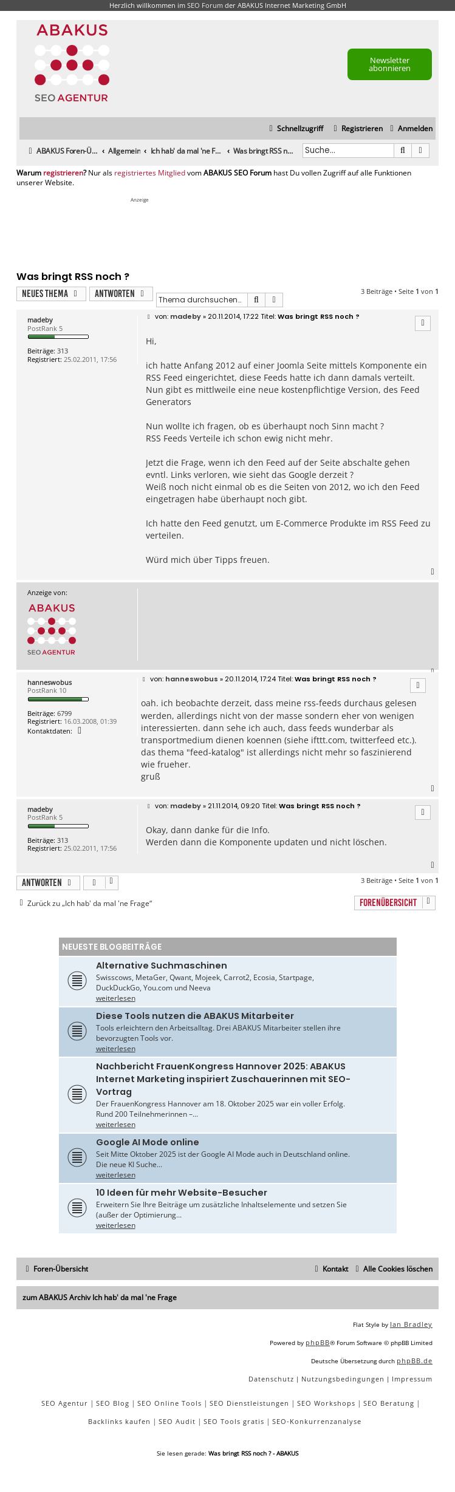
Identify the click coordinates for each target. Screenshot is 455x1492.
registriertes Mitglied (149, 173)
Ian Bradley (411, 1324)
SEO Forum (205, 5)
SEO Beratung (388, 1403)
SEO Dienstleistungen (249, 1403)
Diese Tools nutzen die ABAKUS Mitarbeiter (195, 1016)
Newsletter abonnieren (390, 64)
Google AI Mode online (147, 1142)
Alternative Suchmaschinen (161, 965)
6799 (64, 713)
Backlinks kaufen (119, 1421)
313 (62, 351)
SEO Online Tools (169, 1403)
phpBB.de (415, 1360)
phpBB (318, 1342)
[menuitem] (410, 129)
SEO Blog (112, 1403)
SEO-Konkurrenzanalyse (316, 1421)
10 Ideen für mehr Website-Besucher (181, 1193)
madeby (40, 320)
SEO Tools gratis (234, 1421)
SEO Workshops (326, 1403)
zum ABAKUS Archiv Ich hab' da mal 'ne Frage (99, 1297)
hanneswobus (49, 682)
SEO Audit (177, 1421)
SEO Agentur (64, 1403)
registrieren (63, 173)
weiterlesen (115, 998)
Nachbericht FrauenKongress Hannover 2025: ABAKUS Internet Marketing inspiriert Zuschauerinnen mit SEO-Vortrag (223, 1079)
